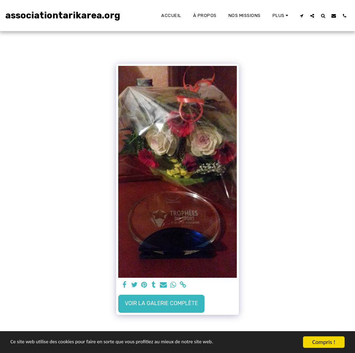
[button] (301, 15)
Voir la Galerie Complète (161, 303)
